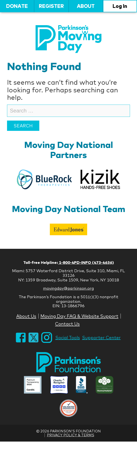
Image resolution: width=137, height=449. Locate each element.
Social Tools (67, 337)
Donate (17, 6)
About (86, 6)
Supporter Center (101, 337)
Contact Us (67, 323)
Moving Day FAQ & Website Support (79, 316)
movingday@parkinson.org (68, 288)
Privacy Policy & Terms (70, 435)
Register (51, 6)
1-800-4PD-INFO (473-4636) (86, 262)
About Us (26, 316)
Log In (120, 6)
